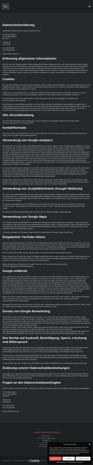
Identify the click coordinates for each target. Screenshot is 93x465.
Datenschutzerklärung (62, 462)
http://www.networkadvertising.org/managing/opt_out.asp (63, 333)
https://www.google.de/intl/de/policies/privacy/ (20, 266)
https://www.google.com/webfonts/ (41, 196)
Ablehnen (68, 458)
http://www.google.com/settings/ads (16, 331)
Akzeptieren (55, 458)
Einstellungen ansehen (83, 458)
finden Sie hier (68, 232)
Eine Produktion (36, 460)
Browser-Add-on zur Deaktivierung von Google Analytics (38, 176)
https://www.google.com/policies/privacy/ (59, 212)
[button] (89, 444)
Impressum (80, 462)
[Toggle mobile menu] (89, 6)
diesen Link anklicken (11, 182)
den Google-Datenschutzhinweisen (40, 226)
